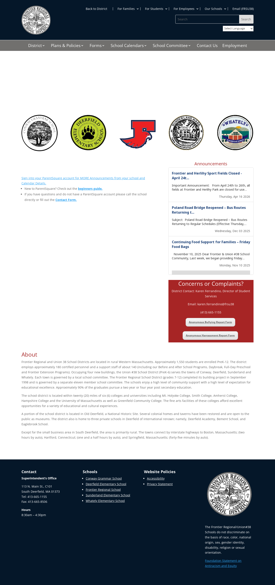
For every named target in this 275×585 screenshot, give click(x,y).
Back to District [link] (96, 8)
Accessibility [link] (156, 478)
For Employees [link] (184, 8)
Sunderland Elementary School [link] (108, 495)
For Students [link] (154, 8)
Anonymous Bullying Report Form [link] (210, 322)
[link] (35, 33)
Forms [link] (96, 46)
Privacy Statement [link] (160, 484)
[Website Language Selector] (238, 28)
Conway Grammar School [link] (104, 478)
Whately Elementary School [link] (105, 501)
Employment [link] (234, 46)
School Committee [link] (170, 46)
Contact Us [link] (207, 46)
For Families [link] (126, 8)
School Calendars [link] (127, 46)
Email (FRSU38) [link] (243, 8)
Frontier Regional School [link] (103, 490)
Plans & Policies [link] (66, 46)
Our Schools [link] (213, 8)
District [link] (35, 46)
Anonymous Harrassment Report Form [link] (210, 335)
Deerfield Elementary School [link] (106, 484)
